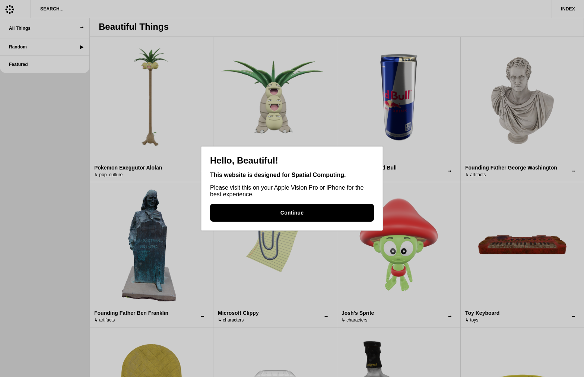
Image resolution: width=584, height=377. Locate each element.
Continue (292, 213)
